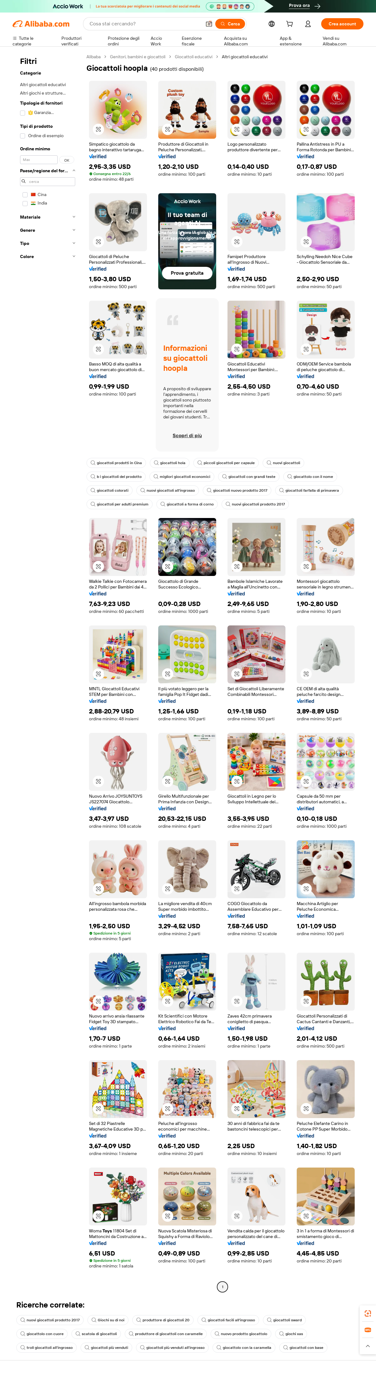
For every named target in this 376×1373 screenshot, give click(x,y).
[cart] (290, 24)
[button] (209, 24)
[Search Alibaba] (145, 23)
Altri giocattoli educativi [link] (245, 56)
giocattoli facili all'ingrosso (228, 1320)
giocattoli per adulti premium (120, 504)
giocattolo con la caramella (244, 1347)
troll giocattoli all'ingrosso (46, 1347)
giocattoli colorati (109, 490)
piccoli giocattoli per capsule (226, 462)
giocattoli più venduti (106, 1347)
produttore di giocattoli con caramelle (166, 1333)
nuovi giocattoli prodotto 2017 (255, 504)
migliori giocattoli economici (182, 476)
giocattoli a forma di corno (187, 504)
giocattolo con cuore (42, 1333)
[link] (368, 1313)
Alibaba (93, 56)
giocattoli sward (284, 1320)
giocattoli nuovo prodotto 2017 (237, 490)
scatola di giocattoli (96, 1333)
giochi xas (291, 1333)
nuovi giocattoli (283, 462)
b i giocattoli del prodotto (116, 476)
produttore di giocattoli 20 (163, 1320)
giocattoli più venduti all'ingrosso (172, 1347)
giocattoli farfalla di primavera (309, 490)
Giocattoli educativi (193, 56)
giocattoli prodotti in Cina (116, 462)
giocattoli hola (169, 462)
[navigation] (47, 672)
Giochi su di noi (107, 1320)
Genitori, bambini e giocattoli (137, 56)
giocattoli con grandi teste (248, 476)
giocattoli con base (303, 1347)
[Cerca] (230, 24)
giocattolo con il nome (310, 476)
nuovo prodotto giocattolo (241, 1333)
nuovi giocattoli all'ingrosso (167, 490)
